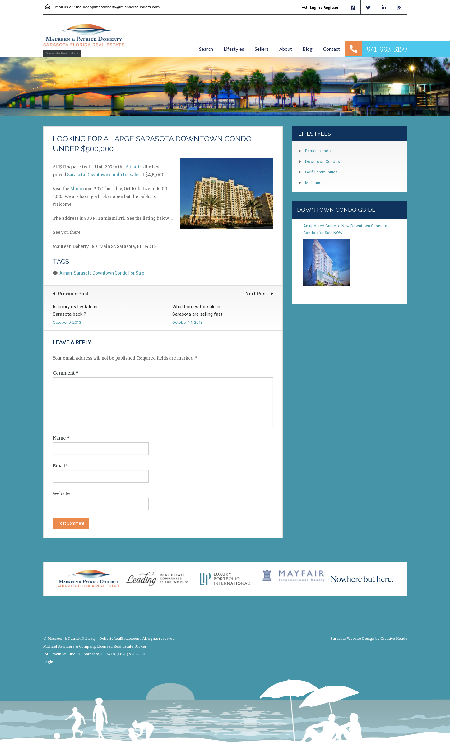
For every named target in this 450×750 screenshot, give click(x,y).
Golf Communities (321, 172)
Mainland (313, 182)
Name (61, 438)
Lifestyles (234, 49)
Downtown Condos (322, 161)
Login (48, 662)
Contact (331, 49)
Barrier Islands (318, 151)
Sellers (262, 49)
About (285, 49)
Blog (308, 49)
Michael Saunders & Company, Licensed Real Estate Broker (94, 646)
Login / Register (320, 7)
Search (206, 49)
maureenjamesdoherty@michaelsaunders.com (118, 7)
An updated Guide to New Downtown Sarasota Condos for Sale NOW (345, 229)
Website (61, 493)
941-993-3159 (387, 49)
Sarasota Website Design (352, 638)
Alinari (132, 167)
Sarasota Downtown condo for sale (103, 174)
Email (61, 466)
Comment (65, 373)
